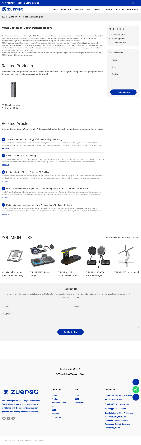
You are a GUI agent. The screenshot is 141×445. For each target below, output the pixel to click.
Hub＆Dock (126, 237)
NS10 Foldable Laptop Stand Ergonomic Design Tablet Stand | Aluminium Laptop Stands (13, 274)
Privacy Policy (38, 440)
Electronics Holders (113, 237)
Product (135, 237)
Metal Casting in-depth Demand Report (27, 17)
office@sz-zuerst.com (70, 374)
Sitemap (28, 440)
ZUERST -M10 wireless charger (40, 274)
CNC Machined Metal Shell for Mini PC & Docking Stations (11, 107)
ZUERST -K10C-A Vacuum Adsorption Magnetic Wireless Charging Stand (97, 274)
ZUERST (5, 17)
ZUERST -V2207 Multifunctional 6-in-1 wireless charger (67, 274)
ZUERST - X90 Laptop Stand (126, 272)
